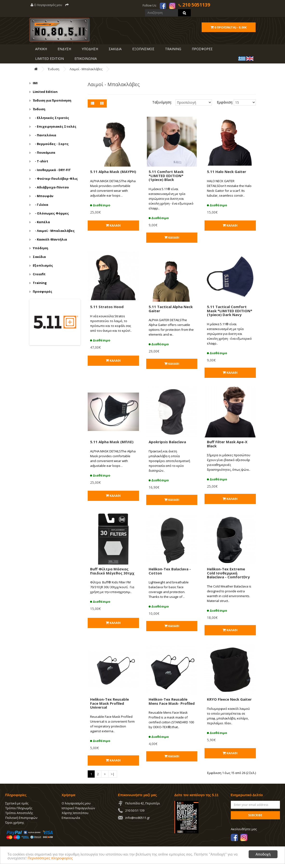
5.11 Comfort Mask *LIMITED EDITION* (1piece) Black (166, 175)
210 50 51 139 (134, 810)
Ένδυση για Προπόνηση (52, 100)
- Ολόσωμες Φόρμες (51, 213)
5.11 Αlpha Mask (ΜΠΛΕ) (111, 441)
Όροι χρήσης (14, 822)
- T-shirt (40, 161)
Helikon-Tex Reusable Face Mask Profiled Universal (109, 703)
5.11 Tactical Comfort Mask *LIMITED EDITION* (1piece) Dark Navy (229, 310)
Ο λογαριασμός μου (76, 803)
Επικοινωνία (71, 818)
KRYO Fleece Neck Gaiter (229, 699)
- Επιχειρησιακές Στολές (54, 126)
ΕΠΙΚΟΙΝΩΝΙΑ (85, 58)
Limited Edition (45, 92)
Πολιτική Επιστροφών (21, 818)
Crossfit (39, 274)
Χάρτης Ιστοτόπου (75, 813)
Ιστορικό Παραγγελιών (78, 808)
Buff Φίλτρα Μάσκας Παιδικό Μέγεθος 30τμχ (112, 571)
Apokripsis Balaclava (167, 441)
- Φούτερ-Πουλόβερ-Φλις (55, 178)
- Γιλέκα (40, 204)
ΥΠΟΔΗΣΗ (89, 49)
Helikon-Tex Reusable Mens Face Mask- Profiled (172, 701)
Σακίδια (39, 257)
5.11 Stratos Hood (107, 306)
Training (172, 49)
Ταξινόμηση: (162, 102)
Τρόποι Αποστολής (19, 813)
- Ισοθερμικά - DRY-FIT (52, 170)
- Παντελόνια (44, 135)
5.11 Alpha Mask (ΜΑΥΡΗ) (113, 171)
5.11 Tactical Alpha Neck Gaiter (171, 308)
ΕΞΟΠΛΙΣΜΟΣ (142, 49)
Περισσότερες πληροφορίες (51, 858)
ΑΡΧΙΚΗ (40, 49)
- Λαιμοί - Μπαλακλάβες (54, 230)
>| (112, 774)
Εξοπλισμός (43, 265)
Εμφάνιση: (222, 102)
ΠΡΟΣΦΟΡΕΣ (202, 49)
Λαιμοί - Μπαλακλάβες (86, 69)
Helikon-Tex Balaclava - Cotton (170, 571)
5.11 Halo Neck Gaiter (226, 171)
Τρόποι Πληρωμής (18, 808)
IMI (35, 83)
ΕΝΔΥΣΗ (64, 49)
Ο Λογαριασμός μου (46, 5)
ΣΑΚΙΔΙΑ (115, 49)
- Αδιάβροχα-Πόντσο (51, 187)
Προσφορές (42, 291)
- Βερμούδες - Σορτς (51, 144)
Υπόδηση (40, 248)
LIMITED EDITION (49, 58)
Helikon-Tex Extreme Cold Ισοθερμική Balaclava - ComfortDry (228, 573)
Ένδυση (53, 69)
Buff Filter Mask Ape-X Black (227, 443)
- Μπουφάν (43, 196)
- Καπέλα (41, 222)
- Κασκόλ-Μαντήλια (50, 239)
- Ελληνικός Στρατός (51, 118)
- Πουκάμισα (44, 152)
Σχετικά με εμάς (16, 803)
